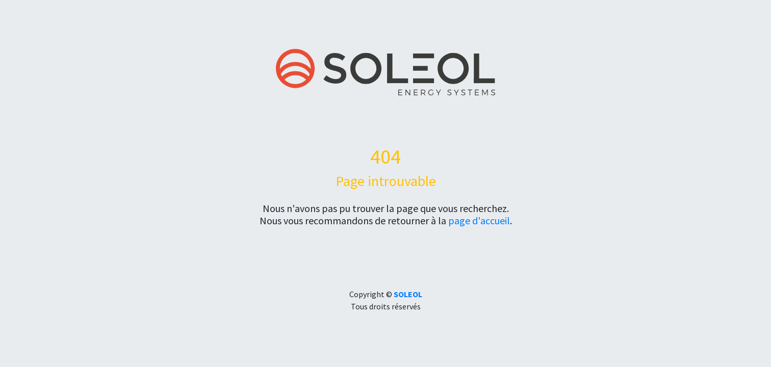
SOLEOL (408, 294)
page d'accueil (479, 220)
